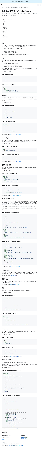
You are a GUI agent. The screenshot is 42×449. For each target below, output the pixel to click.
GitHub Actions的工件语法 (8, 347)
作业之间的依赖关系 (8, 198)
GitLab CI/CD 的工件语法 (8, 337)
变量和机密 (5, 279)
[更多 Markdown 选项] (11, 19)
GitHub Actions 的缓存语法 (9, 313)
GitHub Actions (4, 7)
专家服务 (19, 445)
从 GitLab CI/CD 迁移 (26, 7)
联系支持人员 (24, 438)
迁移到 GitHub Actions (14, 7)
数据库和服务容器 (7, 360)
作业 (4, 58)
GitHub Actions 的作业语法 (9, 84)
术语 (9, 445)
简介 (4, 43)
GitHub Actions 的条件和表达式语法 (10, 185)
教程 (9, 7)
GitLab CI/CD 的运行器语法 (8, 105)
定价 (16, 445)
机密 (18, 284)
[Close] (39, 1)
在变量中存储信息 (13, 284)
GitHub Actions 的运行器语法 (9, 121)
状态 (14, 445)
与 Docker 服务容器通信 (14, 428)
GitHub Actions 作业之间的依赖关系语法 (11, 241)
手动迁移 (20, 7)
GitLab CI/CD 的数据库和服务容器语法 (11, 370)
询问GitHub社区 (24, 437)
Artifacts (5, 329)
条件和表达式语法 (7, 165)
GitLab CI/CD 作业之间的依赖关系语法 (11, 212)
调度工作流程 (6, 270)
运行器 (4, 95)
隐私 (12, 445)
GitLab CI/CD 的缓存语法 (8, 295)
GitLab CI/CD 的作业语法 (8, 74)
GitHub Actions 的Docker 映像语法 (10, 154)
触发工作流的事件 (13, 275)
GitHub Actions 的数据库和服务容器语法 (11, 395)
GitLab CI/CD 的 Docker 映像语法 (10, 146)
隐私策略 (3, 439)
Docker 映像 (6, 138)
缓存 (4, 288)
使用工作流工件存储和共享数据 (15, 356)
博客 (22, 445)
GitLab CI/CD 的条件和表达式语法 (10, 173)
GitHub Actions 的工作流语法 (15, 134)
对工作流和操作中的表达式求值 (15, 195)
